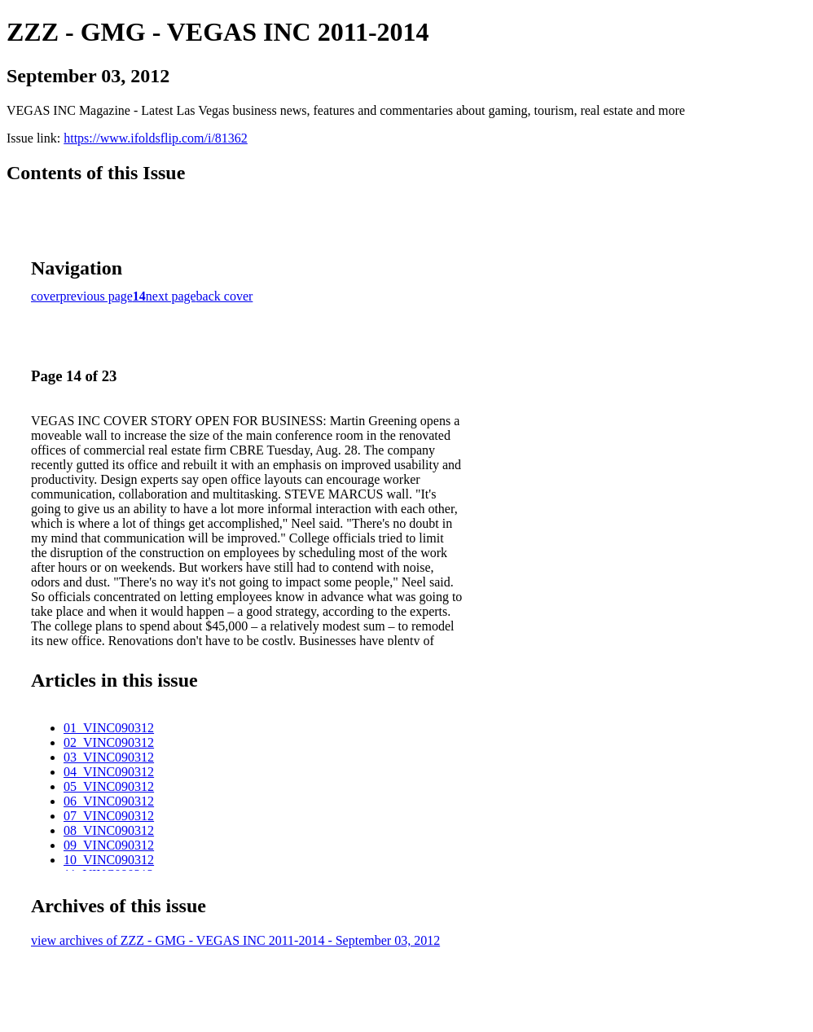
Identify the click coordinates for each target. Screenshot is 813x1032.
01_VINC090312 (109, 728)
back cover (224, 296)
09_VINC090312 (109, 845)
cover (45, 296)
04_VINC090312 (109, 772)
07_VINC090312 (109, 816)
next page (171, 296)
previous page (96, 296)
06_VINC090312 (109, 801)
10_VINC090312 (109, 860)
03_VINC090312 (109, 757)
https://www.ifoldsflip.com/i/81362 (156, 138)
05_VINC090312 (109, 786)
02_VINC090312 (109, 742)
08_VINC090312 (109, 830)
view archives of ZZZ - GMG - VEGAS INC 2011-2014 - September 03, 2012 (235, 940)
